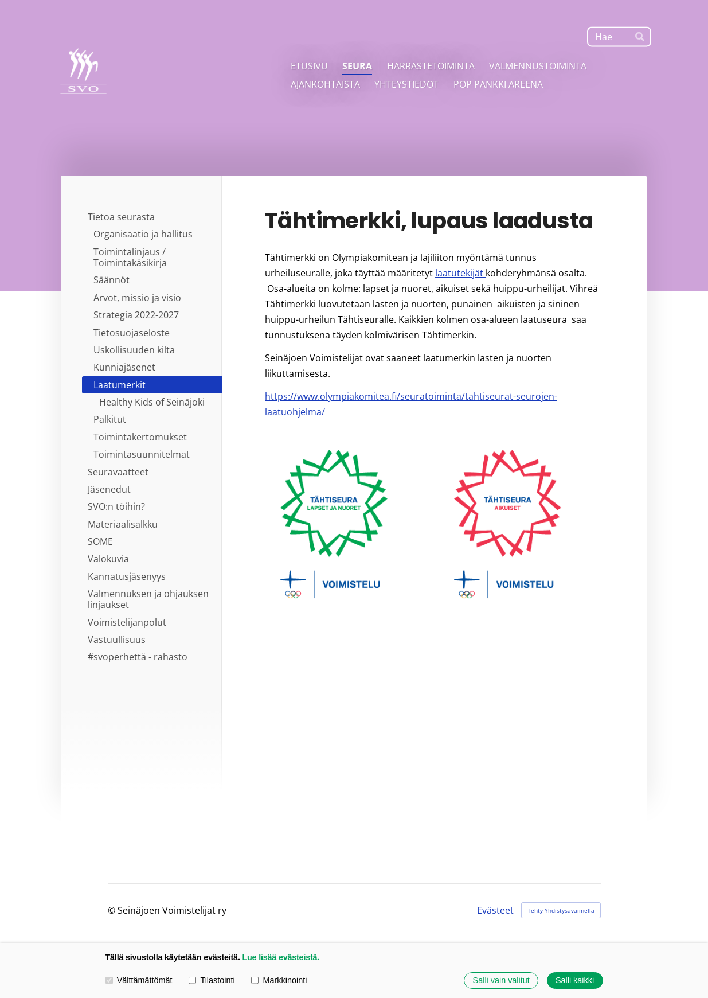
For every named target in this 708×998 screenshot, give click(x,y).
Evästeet (495, 910)
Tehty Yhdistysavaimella (560, 910)
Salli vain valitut (501, 980)
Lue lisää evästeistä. (280, 957)
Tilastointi (211, 980)
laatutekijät (460, 273)
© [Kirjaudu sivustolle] (113, 910)
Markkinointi (279, 980)
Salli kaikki (575, 980)
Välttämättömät (139, 980)
